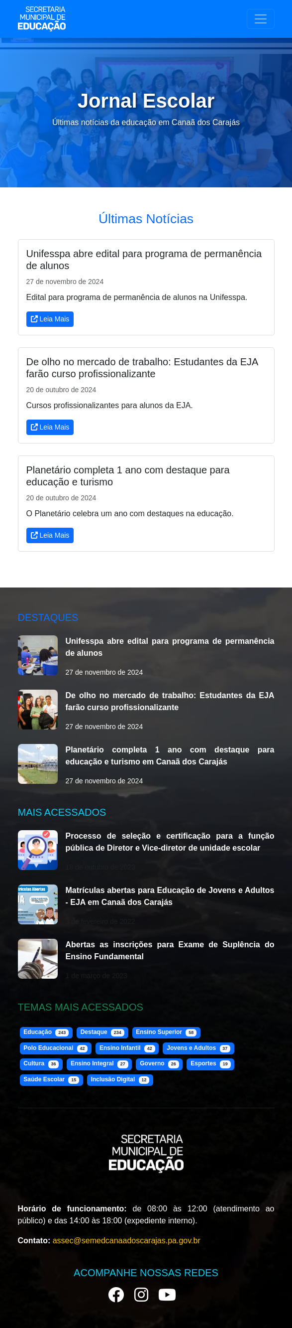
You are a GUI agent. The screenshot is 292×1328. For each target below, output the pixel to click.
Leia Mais (50, 319)
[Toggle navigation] (261, 19)
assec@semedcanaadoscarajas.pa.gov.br (126, 1240)
